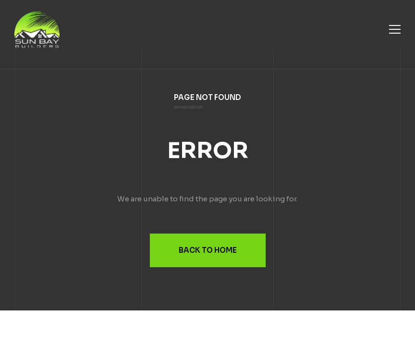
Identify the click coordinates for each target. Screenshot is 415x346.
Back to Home (208, 250)
